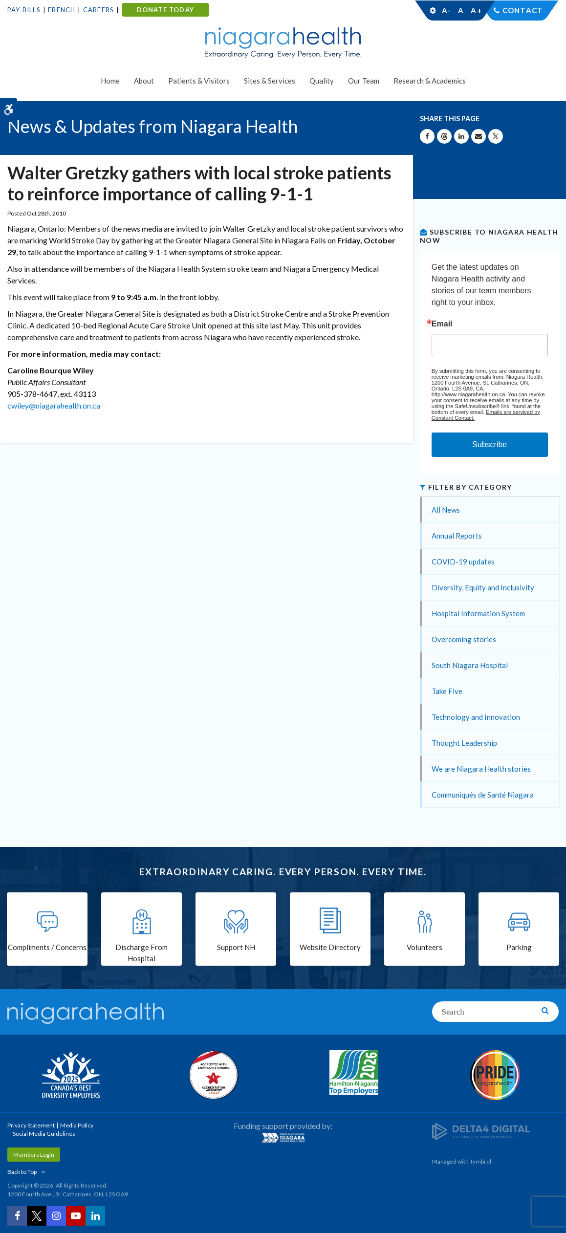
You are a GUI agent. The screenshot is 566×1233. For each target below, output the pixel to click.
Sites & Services (269, 80)
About (144, 80)
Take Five (447, 691)
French (61, 10)
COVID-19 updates (463, 561)
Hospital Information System (478, 613)
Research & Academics (429, 80)
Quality (321, 80)
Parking (519, 947)
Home (110, 80)
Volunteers (424, 947)
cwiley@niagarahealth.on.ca (53, 405)
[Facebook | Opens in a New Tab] (17, 1216)
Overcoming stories (464, 639)
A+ (475, 10)
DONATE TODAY (165, 10)
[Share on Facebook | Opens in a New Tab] (427, 136)
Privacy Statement (31, 1125)
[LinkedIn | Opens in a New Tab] (95, 1216)
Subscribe (489, 444)
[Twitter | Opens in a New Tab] (36, 1216)
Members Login (33, 1154)
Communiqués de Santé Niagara (483, 794)
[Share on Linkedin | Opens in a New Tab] (461, 136)
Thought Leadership (464, 742)
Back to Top (22, 1171)
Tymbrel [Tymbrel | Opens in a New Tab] (480, 1161)
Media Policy (76, 1125)
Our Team (363, 80)
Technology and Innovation (476, 717)
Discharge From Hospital (141, 953)
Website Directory (330, 947)
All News (446, 509)
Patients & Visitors (199, 80)
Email (442, 324)
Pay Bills (24, 10)
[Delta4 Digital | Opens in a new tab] (481, 1130)
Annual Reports (457, 535)
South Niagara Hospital (470, 665)
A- (446, 10)
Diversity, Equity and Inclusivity (483, 587)
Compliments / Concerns (47, 947)
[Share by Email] (478, 136)
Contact (522, 10)
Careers (98, 10)
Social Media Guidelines (44, 1133)
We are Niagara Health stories (481, 768)
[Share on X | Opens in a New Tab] (495, 136)
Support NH (236, 947)
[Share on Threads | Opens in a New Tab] (444, 136)
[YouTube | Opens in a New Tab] (76, 1216)
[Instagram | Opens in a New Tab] (56, 1216)
